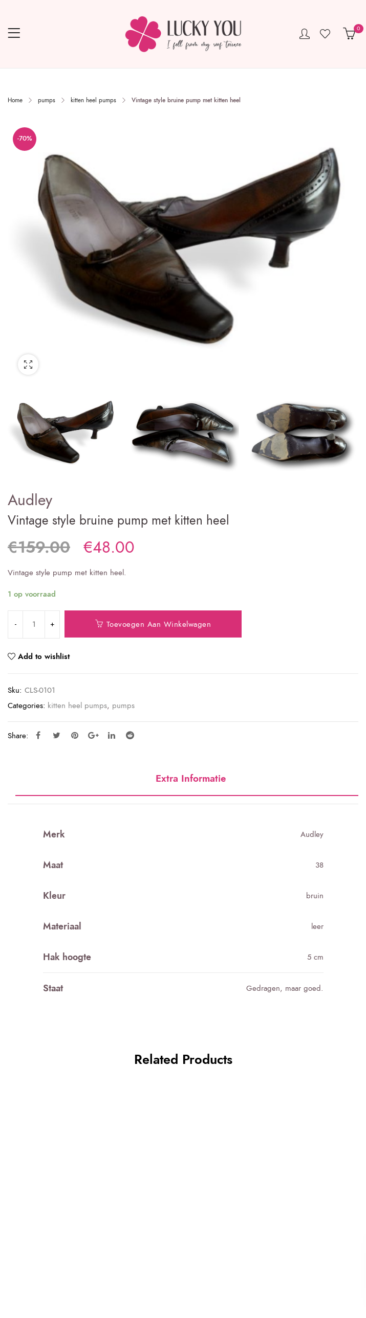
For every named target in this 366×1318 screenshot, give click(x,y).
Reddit (130, 735)
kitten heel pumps (93, 100)
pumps (46, 100)
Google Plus (93, 735)
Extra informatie (191, 778)
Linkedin (111, 735)
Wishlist (326, 33)
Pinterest (74, 735)
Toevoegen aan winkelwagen (158, 624)
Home (15, 100)
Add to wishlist (44, 656)
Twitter (56, 735)
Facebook (38, 735)
